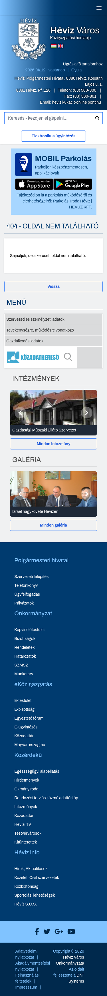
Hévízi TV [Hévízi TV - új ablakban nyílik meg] (22, 824)
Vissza (53, 286)
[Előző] (20, 412)
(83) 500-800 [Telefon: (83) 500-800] (85, 90)
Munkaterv (23, 674)
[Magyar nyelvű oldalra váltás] (53, 46)
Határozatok (25, 656)
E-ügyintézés (25, 727)
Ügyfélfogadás (27, 594)
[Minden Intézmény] (53, 444)
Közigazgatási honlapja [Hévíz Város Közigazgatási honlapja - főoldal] (75, 33)
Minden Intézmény (53, 444)
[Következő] (86, 412)
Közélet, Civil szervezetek (36, 877)
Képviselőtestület (29, 630)
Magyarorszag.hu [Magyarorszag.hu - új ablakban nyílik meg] (29, 745)
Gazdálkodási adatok (24, 341)
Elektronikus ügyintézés (53, 136)
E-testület (22, 700)
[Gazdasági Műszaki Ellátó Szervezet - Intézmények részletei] (53, 430)
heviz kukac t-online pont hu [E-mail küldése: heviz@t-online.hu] (76, 102)
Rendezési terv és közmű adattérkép (46, 798)
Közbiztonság (26, 886)
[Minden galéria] (53, 525)
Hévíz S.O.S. (25, 904)
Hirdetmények (26, 780)
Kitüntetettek (25, 842)
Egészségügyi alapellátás (36, 771)
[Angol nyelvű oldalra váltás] (60, 46)
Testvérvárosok (27, 833)
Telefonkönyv (26, 585)
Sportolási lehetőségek (34, 895)
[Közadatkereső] (53, 357)
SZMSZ (21, 665)
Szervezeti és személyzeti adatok (35, 319)
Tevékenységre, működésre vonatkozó (40, 330)
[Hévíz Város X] (45, 931)
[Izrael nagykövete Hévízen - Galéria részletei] (53, 512)
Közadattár (23, 736)
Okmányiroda (26, 789)
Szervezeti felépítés (31, 577)
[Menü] (99, 8)
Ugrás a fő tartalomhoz (83, 64)
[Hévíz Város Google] (57, 931)
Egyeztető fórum (28, 718)
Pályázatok (24, 603)
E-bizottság (24, 709)
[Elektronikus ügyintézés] (53, 137)
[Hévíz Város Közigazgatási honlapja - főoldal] (28, 39)
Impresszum (26, 987)
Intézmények (25, 807)
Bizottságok (24, 638)
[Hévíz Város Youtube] (69, 931)
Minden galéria (53, 525)
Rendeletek (24, 647)
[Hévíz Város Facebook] (35, 931)
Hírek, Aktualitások (30, 869)
